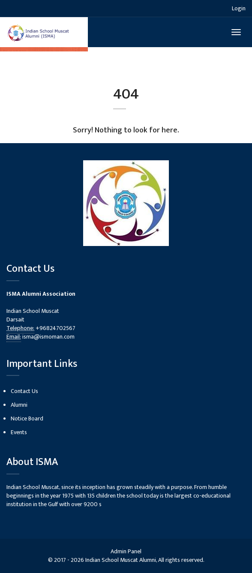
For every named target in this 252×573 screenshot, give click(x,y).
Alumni (19, 405)
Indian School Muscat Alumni (120, 560)
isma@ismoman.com (48, 337)
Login (239, 8)
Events (19, 432)
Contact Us (24, 391)
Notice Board (27, 418)
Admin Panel (126, 551)
